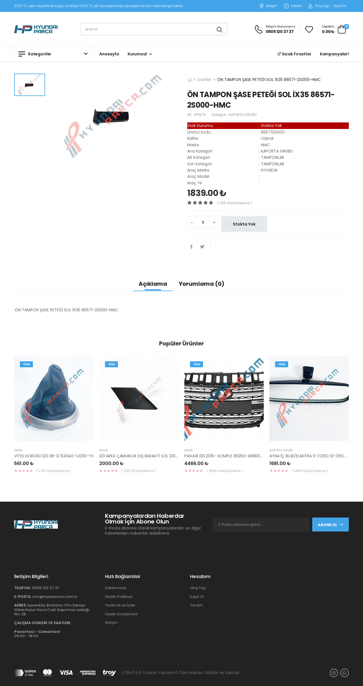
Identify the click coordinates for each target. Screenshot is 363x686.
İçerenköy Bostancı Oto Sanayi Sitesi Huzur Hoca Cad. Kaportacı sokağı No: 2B (52, 609)
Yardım (293, 6)
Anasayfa (109, 54)
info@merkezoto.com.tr (54, 596)
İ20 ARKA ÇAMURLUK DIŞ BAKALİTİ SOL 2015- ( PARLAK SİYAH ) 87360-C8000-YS (173, 456)
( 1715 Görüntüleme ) (54, 471)
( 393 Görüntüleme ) (139, 471)
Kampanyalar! (334, 54)
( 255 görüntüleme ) (234, 203)
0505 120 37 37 (45, 588)
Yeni (26, 364)
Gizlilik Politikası (119, 596)
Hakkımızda (115, 588)
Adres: (20, 605)
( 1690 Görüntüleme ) (225, 471)
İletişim (268, 6)
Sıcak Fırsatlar (294, 54)
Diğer (18, 450)
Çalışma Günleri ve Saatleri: (42, 622)
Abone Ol (330, 524)
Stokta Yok (244, 224)
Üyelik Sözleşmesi (121, 614)
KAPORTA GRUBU (281, 450)
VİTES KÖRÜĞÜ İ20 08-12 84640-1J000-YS (54, 456)
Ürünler (204, 79)
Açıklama (153, 284)
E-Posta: (22, 596)
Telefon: (22, 588)
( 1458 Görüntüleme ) (310, 471)
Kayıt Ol (340, 5)
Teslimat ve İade (120, 605)
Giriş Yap (319, 5)
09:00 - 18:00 (37, 634)
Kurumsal (137, 54)
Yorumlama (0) (201, 284)
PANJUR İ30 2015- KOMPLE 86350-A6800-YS (225, 456)
